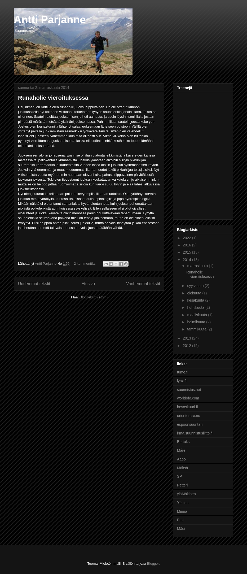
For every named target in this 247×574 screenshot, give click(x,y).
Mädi (181, 529)
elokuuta (194, 293)
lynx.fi (182, 381)
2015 (187, 252)
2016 (187, 245)
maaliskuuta (197, 315)
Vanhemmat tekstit (143, 283)
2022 (187, 238)
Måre (181, 450)
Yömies (183, 503)
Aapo (181, 459)
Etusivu (88, 283)
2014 (187, 260)
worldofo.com (188, 398)
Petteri (182, 485)
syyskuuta (196, 286)
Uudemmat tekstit (34, 283)
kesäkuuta (196, 300)
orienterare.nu (188, 416)
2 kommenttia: (85, 264)
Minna (182, 511)
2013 (187, 338)
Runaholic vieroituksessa (53, 97)
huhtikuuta (196, 307)
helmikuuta (196, 322)
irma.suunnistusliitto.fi (195, 433)
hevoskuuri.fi (187, 407)
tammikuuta (197, 329)
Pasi (180, 520)
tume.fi (182, 372)
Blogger (153, 564)
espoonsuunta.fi (190, 424)
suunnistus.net (189, 390)
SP (179, 476)
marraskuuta (198, 266)
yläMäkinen (186, 494)
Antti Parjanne (50, 19)
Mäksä (182, 468)
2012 (187, 345)
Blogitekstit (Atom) (94, 297)
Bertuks (183, 442)
